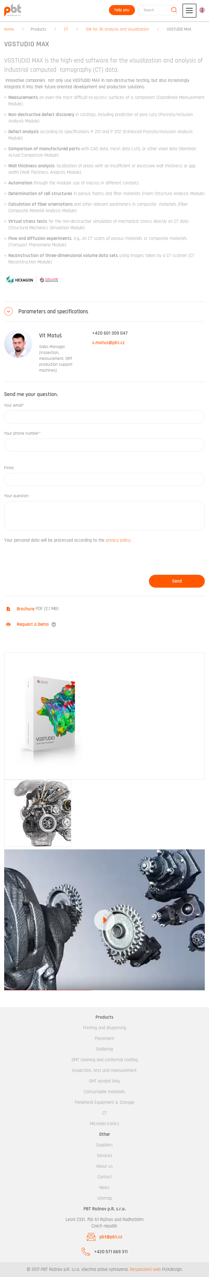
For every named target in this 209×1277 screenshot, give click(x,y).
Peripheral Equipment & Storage (104, 1102)
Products (38, 29)
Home (9, 29)
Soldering (104, 1049)
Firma (9, 468)
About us (104, 1166)
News (104, 1188)
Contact (104, 1177)
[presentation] (46, 561)
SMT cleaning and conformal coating (105, 1060)
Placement (104, 1038)
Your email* (14, 405)
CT (66, 29)
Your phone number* (22, 433)
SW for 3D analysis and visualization (117, 29)
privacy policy (118, 540)
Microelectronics (104, 1124)
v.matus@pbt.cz (108, 343)
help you (122, 10)
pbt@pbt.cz (110, 1237)
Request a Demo (33, 624)
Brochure (25, 609)
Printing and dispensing (104, 1028)
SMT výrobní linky (104, 1081)
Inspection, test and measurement (104, 1070)
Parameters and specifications (53, 311)
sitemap (104, 1198)
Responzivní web (145, 1269)
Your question (16, 496)
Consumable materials (104, 1092)
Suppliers (104, 1145)
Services (104, 1156)
